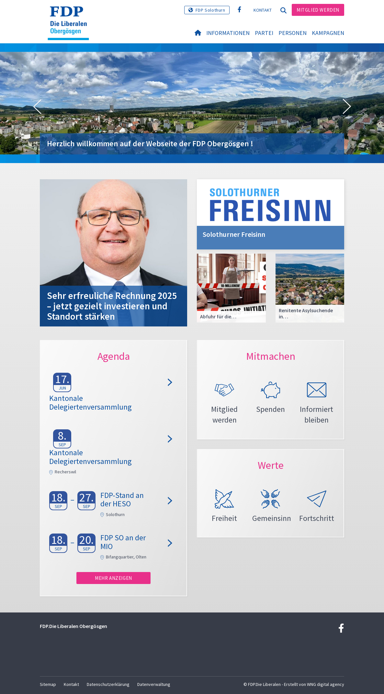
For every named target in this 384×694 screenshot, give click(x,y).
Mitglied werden (318, 10)
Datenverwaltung (153, 684)
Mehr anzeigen (113, 578)
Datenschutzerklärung (108, 684)
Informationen (228, 33)
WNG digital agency (325, 684)
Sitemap (48, 684)
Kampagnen (328, 33)
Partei (264, 33)
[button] (37, 106)
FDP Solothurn (210, 10)
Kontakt (263, 10)
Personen (292, 33)
